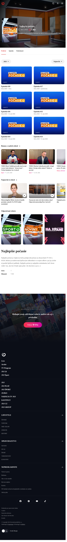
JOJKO (4, 393)
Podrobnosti (19, 51)
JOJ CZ (4, 404)
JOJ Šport (5, 375)
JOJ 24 (4, 372)
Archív (4, 364)
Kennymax (10, 524)
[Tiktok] (45, 501)
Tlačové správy (5, 472)
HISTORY (4, 433)
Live (3, 361)
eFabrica (23, 524)
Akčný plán (4, 492)
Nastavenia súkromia (6, 513)
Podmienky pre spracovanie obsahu (9, 508)
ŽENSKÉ (4, 420)
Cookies (3, 510)
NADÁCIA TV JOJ (8, 397)
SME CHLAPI (5, 426)
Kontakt (3, 518)
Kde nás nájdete (5, 482)
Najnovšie (58, 61)
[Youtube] (37, 501)
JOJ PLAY (5, 386)
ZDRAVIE (4, 430)
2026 (6, 61)
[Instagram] (29, 501)
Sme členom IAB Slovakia (7, 515)
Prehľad (3, 51)
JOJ (2, 382)
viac (60, 33)
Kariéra (3, 485)
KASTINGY (6, 400)
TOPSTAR (4, 423)
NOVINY (4, 446)
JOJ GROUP (6, 407)
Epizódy (11, 51)
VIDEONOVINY (6, 456)
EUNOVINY (5, 459)
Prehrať (32, 324)
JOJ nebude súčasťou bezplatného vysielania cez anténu (16, 489)
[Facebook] (20, 501)
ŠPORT (3, 452)
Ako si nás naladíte (6, 478)
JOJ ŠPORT (6, 390)
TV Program (6, 368)
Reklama (3, 475)
